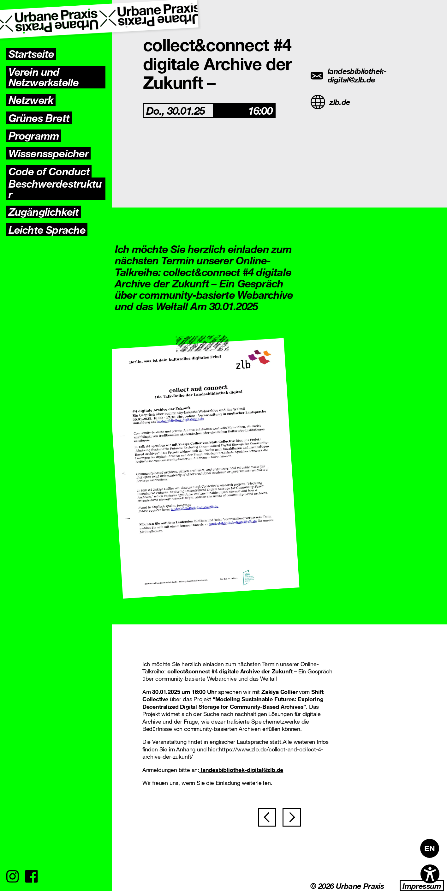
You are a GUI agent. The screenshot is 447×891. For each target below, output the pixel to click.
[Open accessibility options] (429, 873)
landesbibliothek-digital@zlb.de (349, 75)
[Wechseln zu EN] (429, 848)
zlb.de (330, 102)
